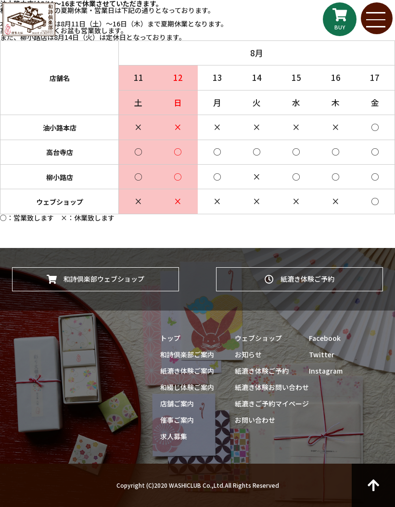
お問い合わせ (255, 420)
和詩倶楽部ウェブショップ (95, 277)
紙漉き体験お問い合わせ (272, 387)
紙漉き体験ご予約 (299, 277)
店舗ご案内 (177, 403)
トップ (170, 338)
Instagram (326, 371)
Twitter (321, 354)
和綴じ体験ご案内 (187, 387)
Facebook (325, 338)
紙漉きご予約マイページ (272, 403)
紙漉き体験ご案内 (187, 371)
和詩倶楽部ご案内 (187, 354)
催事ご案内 (177, 420)
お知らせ (248, 354)
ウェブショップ (258, 338)
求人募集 (173, 436)
